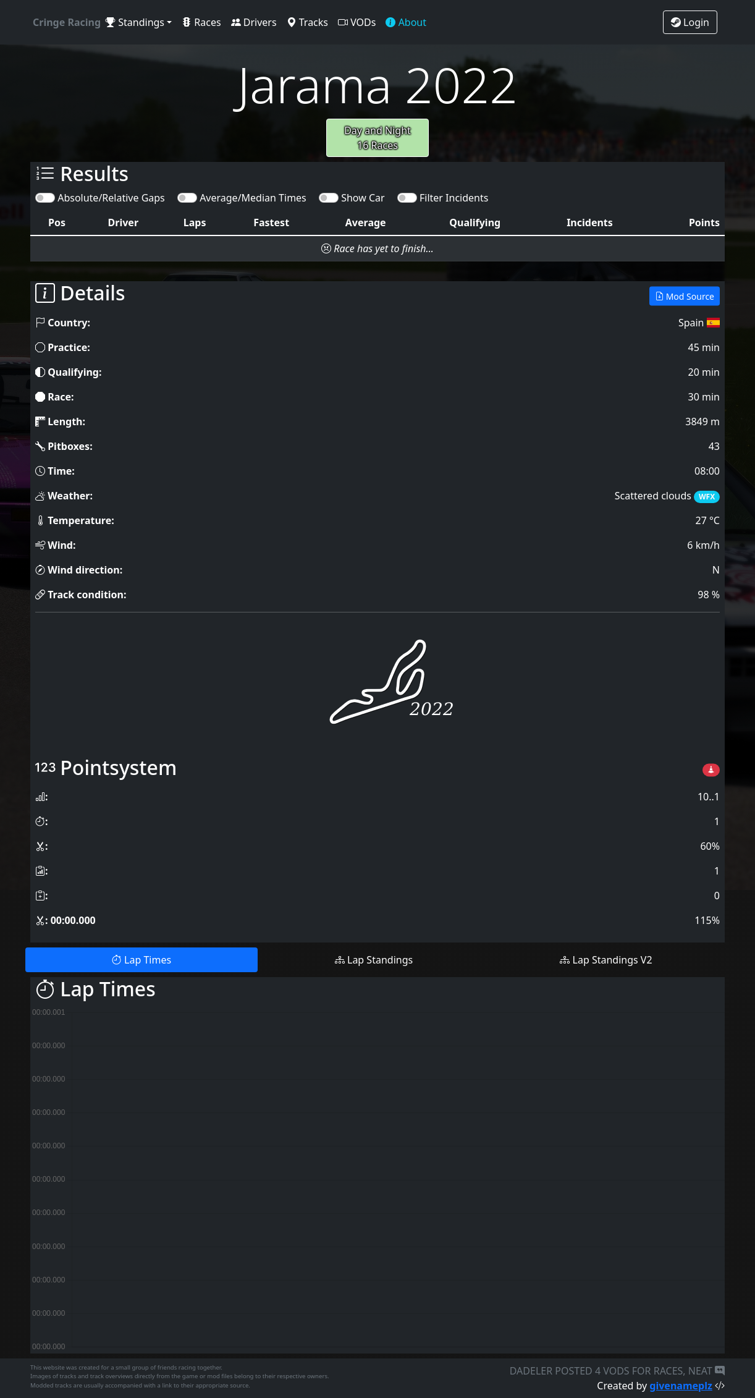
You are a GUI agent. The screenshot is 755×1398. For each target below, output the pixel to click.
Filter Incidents (454, 198)
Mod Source (684, 296)
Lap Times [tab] (141, 960)
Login (690, 22)
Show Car (362, 198)
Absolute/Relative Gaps (111, 198)
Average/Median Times (253, 198)
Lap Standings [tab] (374, 960)
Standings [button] (135, 22)
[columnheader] (56, 222)
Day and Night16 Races (377, 138)
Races (201, 22)
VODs (357, 22)
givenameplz (680, 1385)
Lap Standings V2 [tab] (606, 960)
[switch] (45, 198)
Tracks (307, 22)
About (406, 22)
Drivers (254, 22)
